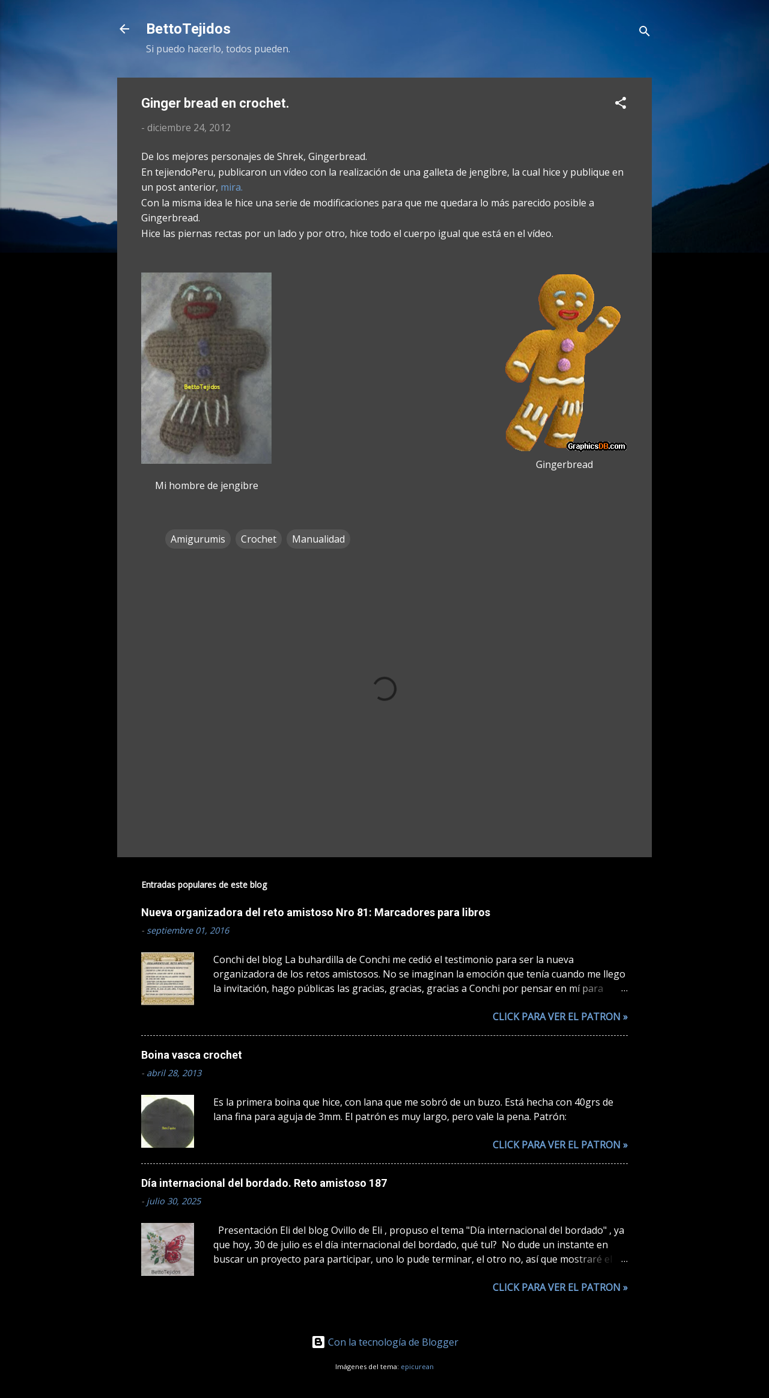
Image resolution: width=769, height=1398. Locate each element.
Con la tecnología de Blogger (384, 1342)
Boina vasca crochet (191, 1054)
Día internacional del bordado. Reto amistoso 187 (264, 1183)
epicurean (417, 1366)
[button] (620, 105)
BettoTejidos (188, 28)
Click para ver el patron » (560, 1016)
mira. (231, 187)
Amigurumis (198, 539)
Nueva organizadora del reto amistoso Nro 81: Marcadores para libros (315, 912)
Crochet (258, 539)
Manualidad (318, 539)
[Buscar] (644, 32)
